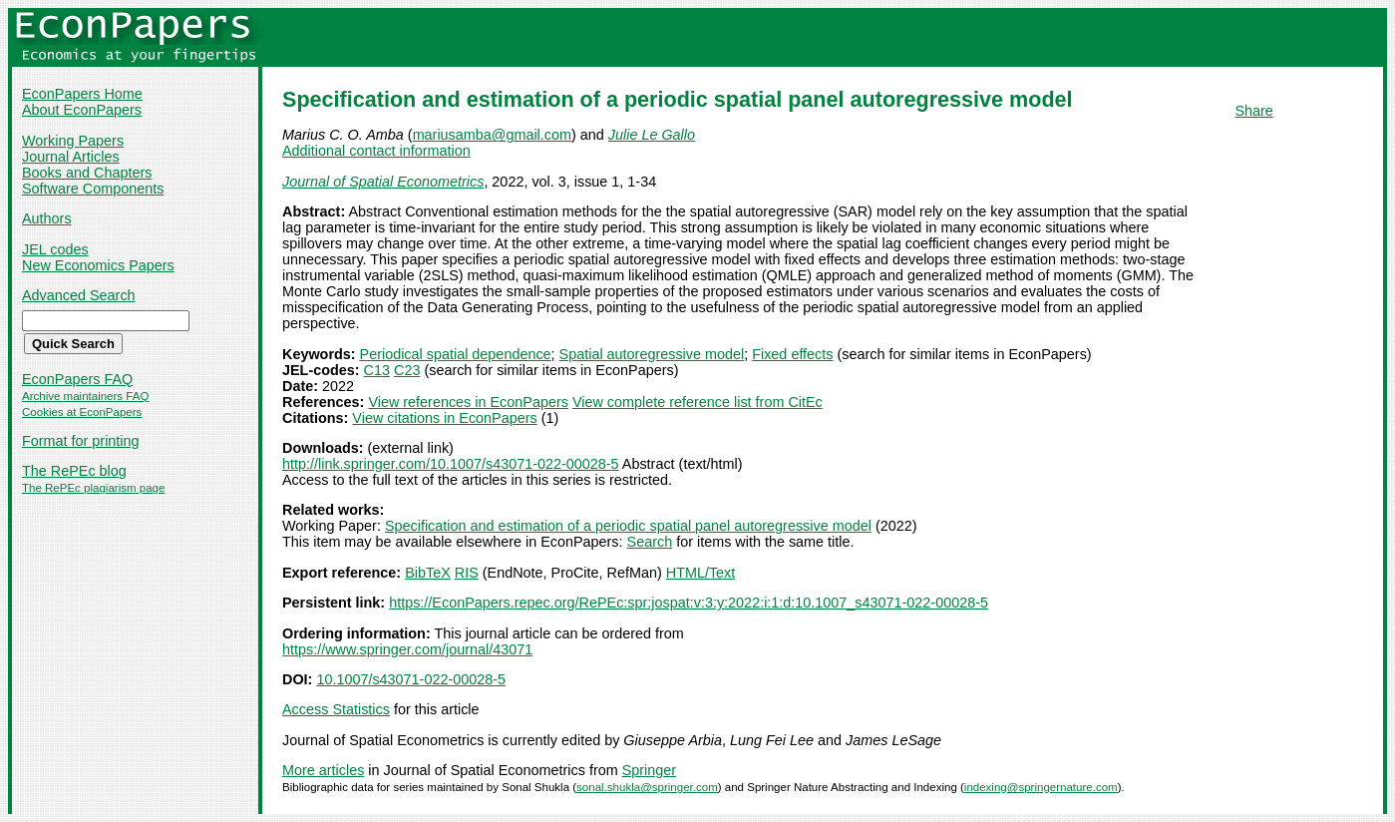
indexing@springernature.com (1041, 787)
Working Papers (73, 141)
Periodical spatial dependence (455, 354)
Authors (47, 218)
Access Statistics (336, 709)
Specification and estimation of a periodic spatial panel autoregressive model (628, 526)
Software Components (93, 189)
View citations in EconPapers (444, 418)
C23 (407, 370)
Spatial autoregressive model (652, 354)
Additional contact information (376, 151)
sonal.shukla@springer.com (647, 787)
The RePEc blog (74, 471)
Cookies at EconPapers (82, 412)
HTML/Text (701, 573)
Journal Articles (71, 157)
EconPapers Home (82, 94)
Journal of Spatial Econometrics (383, 182)
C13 (377, 370)
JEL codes (55, 249)
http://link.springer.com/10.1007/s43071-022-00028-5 (450, 464)
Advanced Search (79, 295)
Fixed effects (792, 354)
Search (650, 542)
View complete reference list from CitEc (697, 402)
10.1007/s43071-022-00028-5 (411, 679)
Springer (649, 770)
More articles (323, 770)
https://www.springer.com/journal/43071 (407, 649)
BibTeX (428, 573)
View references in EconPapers (468, 402)
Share (1253, 111)
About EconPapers (82, 110)
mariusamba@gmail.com (492, 135)
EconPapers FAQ (77, 379)
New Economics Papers (98, 265)
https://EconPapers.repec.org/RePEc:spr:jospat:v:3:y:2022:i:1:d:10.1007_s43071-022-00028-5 (688, 603)
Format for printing (81, 441)
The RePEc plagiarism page (93, 488)
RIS (467, 573)
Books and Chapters (87, 173)
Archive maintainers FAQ (85, 396)
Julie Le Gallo (651, 135)
